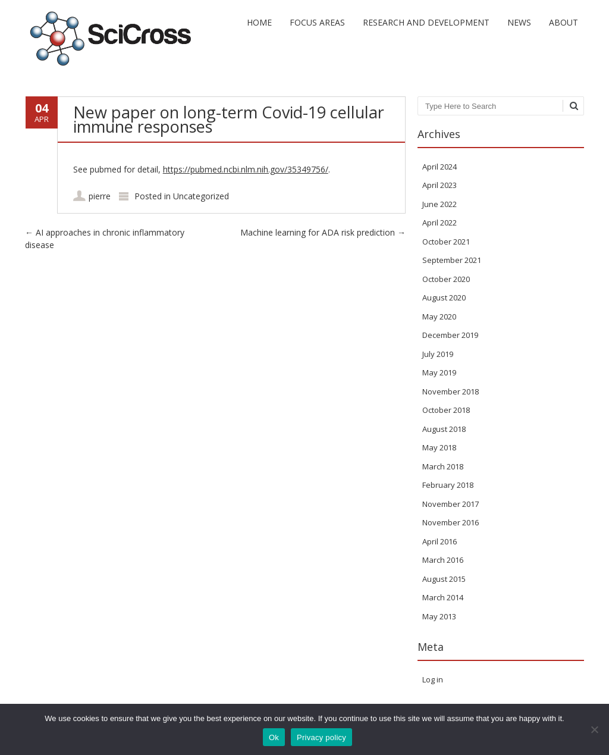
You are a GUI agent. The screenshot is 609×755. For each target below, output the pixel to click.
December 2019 (450, 335)
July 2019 (437, 354)
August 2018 (444, 429)
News (519, 22)
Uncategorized (201, 196)
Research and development (426, 22)
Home (259, 22)
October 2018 (446, 410)
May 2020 (439, 316)
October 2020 (446, 279)
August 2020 (444, 297)
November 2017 (450, 504)
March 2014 (442, 597)
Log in (432, 679)
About (563, 22)
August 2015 (444, 579)
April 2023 (439, 185)
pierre (100, 196)
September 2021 (451, 260)
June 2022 (439, 204)
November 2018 (450, 391)
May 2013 (439, 616)
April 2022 (439, 222)
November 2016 (450, 522)
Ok (274, 737)
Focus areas (317, 22)
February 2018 (447, 485)
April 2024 (439, 166)
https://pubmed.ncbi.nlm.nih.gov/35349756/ (245, 169)
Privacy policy (321, 737)
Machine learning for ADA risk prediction (323, 232)
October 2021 (446, 241)
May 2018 (439, 447)
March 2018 (442, 466)
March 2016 (442, 559)
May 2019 (439, 372)
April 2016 (439, 541)
